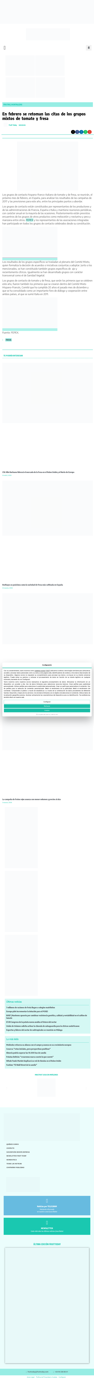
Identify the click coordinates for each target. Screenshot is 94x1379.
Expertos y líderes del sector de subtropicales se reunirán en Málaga (34, 1030)
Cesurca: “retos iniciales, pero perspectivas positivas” (28, 1049)
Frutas (6, 104)
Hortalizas (16, 104)
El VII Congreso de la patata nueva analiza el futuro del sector (31, 1022)
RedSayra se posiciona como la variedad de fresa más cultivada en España (32, 585)
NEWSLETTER (47, 1228)
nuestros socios (40, 671)
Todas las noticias (14, 1164)
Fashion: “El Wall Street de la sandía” (21, 1065)
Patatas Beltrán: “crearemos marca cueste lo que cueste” (29, 1057)
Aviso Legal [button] (31, 1377)
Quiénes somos (12, 1144)
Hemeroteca (11, 1160)
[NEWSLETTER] (47, 1222)
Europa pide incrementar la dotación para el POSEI (27, 1011)
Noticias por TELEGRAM (47, 1206)
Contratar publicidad (15, 1167)
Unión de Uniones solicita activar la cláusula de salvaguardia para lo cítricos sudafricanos (42, 1026)
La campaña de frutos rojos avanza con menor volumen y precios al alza (31, 799)
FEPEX (29, 219)
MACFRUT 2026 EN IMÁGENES (46, 1075)
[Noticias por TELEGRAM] (47, 1200)
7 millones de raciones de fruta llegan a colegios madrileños (30, 1007)
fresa (8, 340)
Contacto (10, 1148)
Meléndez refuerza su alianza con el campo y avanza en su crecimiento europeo (38, 1045)
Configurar (47, 702)
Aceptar (47, 710)
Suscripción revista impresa (18, 1152)
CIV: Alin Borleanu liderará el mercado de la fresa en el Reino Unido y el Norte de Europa (38, 472)
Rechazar (47, 706)
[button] (4, 48)
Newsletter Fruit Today (16, 1156)
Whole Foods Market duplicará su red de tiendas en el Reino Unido (33, 1061)
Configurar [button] (62, 1377)
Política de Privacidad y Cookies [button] (46, 1377)
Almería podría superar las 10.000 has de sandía (26, 1053)
